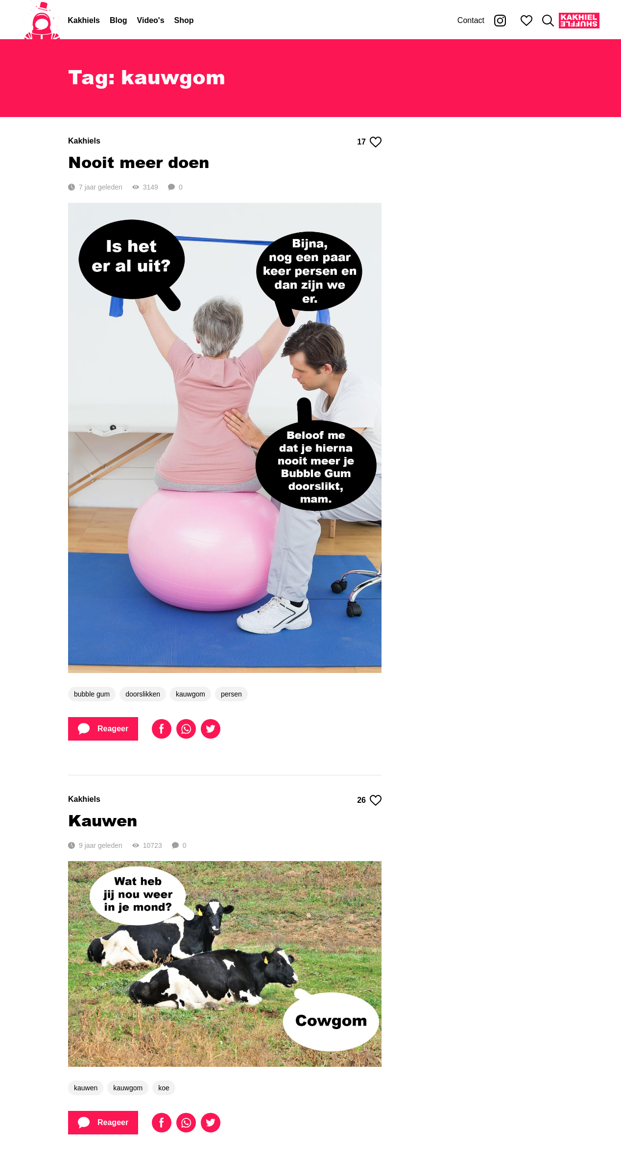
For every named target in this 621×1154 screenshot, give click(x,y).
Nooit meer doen (138, 162)
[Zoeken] (548, 20)
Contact (470, 20)
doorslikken (142, 694)
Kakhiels (84, 20)
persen (231, 694)
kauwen (85, 1088)
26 (369, 800)
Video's (151, 20)
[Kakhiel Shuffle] (579, 20)
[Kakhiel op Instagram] (500, 20)
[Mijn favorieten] (526, 20)
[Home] (42, 20)
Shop (184, 20)
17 (369, 142)
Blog (118, 20)
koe (163, 1088)
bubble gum (92, 694)
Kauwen (102, 820)
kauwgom (190, 694)
